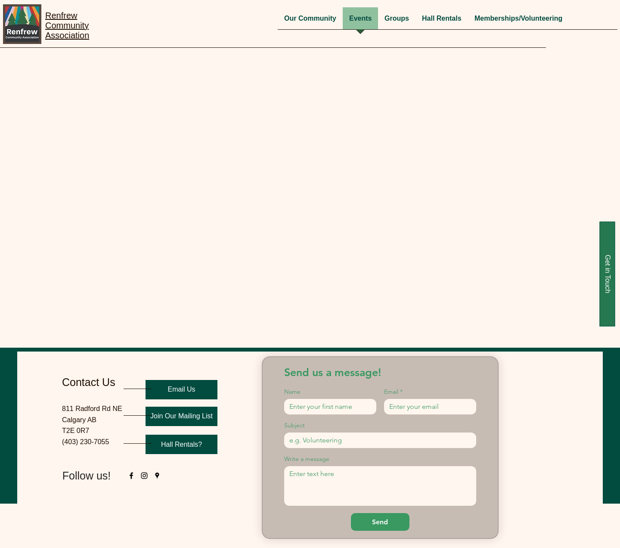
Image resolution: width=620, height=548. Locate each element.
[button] (396, 21)
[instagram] (144, 475)
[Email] (427, 406)
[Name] (327, 406)
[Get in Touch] (607, 274)
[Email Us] (181, 389)
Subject (294, 425)
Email (393, 391)
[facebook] (131, 475)
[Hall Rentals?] (181, 444)
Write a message (306, 459)
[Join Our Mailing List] (181, 416)
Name (292, 391)
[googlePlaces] (157, 475)
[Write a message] (380, 486)
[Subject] (377, 440)
